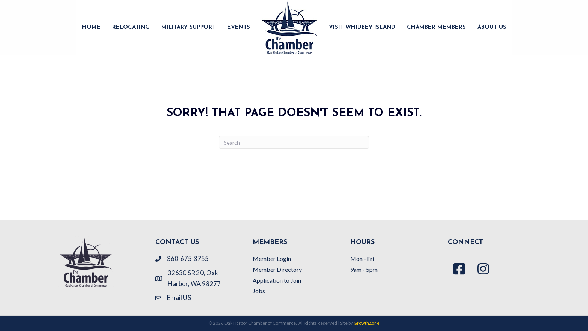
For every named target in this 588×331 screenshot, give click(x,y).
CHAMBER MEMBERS (436, 27)
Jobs (259, 290)
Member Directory (277, 269)
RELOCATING (131, 27)
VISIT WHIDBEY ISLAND (362, 27)
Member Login (272, 258)
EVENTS (238, 27)
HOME (91, 27)
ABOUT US (491, 27)
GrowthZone (367, 323)
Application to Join (277, 280)
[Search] (294, 142)
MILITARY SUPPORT (188, 27)
